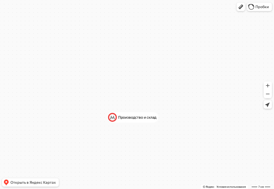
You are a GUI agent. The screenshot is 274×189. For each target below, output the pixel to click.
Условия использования (231, 186)
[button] (241, 7)
